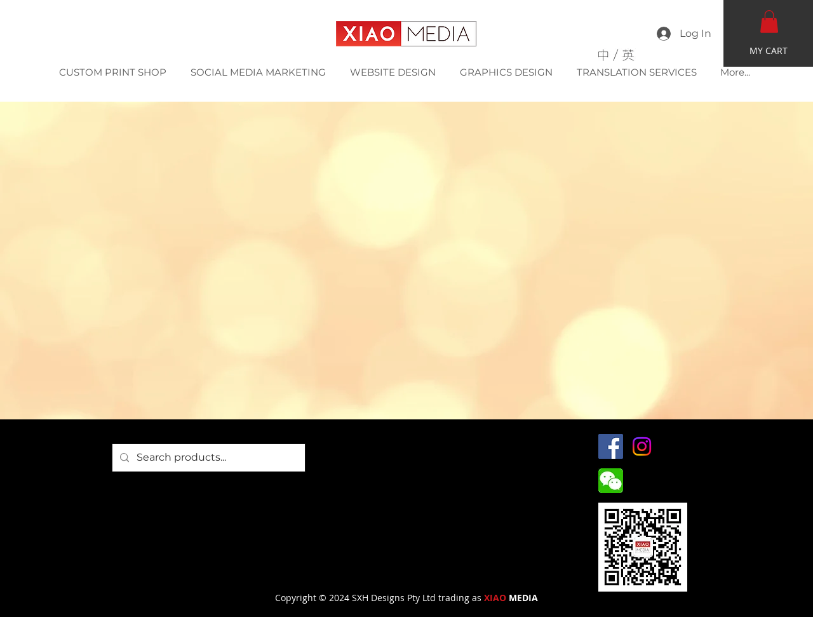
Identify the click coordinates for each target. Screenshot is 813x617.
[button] (769, 21)
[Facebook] (610, 446)
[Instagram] (641, 446)
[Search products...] (207, 457)
